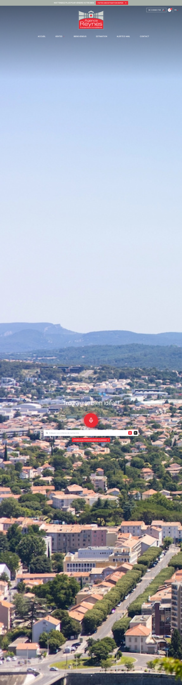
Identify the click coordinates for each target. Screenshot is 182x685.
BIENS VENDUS (80, 36)
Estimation (101, 36)
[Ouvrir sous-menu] (64, 36)
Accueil (42, 36)
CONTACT (144, 36)
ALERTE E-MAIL (123, 36)
